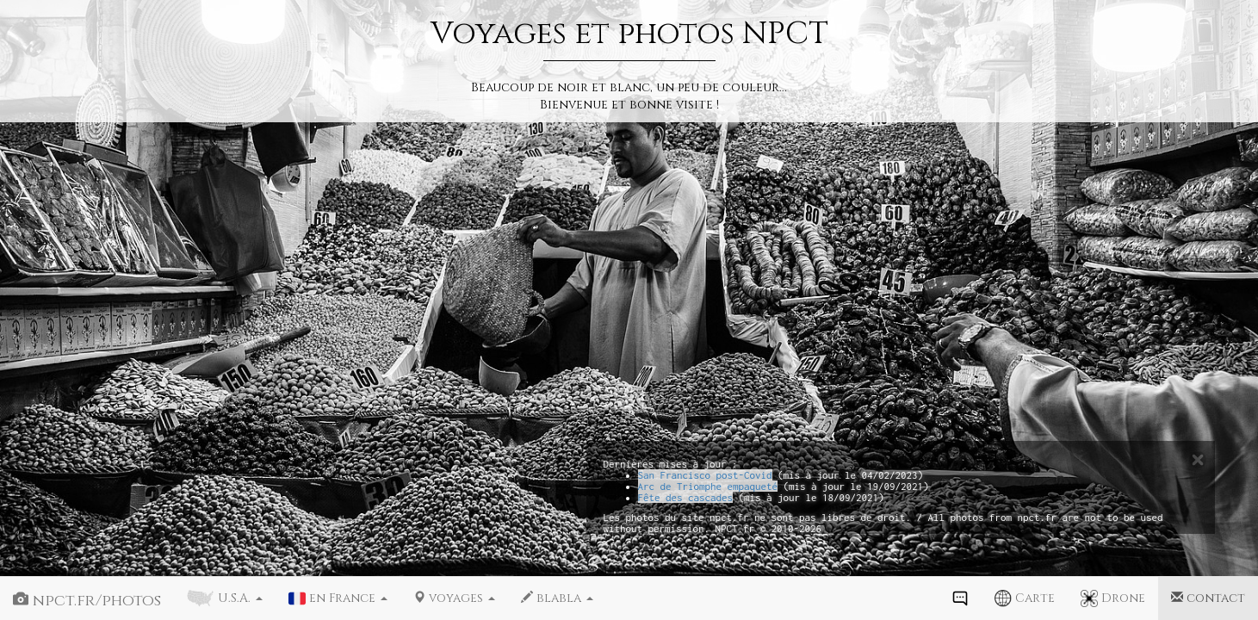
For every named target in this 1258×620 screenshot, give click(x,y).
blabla (557, 598)
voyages (454, 598)
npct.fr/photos (87, 600)
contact (1208, 598)
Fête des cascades (686, 497)
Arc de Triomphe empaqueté (708, 486)
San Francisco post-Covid (705, 474)
